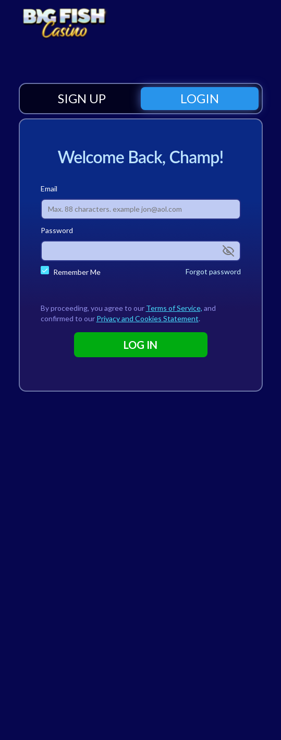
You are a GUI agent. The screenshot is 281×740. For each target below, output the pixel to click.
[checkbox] (45, 270)
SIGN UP (82, 98)
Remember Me (77, 272)
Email (49, 188)
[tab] (82, 98)
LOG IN (140, 344)
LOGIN (199, 98)
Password (57, 230)
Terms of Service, (174, 308)
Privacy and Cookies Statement (147, 318)
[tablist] (141, 98)
